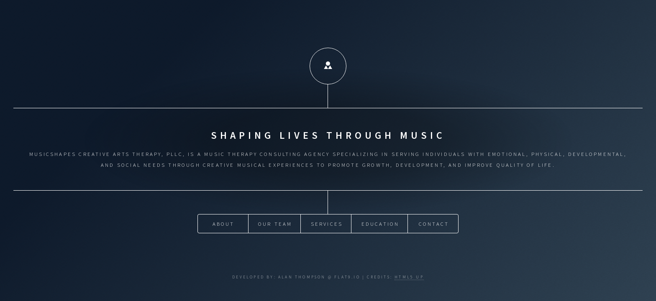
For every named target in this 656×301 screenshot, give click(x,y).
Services (327, 223)
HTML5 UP (409, 277)
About (224, 223)
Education (380, 223)
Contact (434, 223)
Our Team (275, 223)
